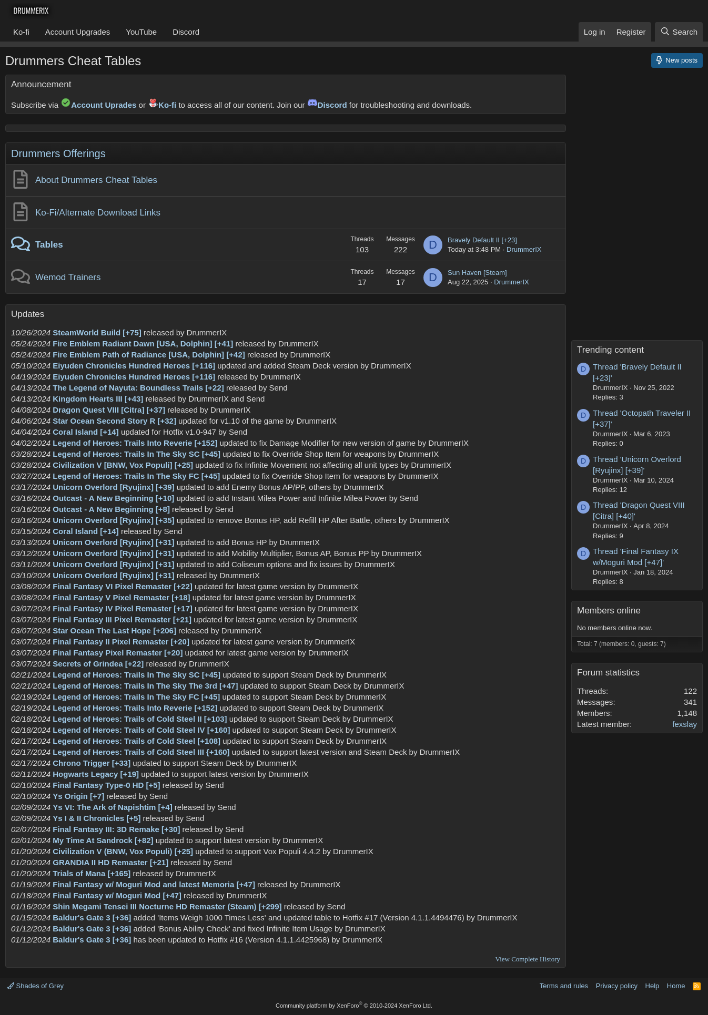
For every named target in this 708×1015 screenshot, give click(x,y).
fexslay (684, 724)
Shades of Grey (35, 986)
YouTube (141, 31)
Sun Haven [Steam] (477, 272)
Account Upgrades (77, 31)
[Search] (679, 32)
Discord (186, 31)
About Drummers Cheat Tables (96, 180)
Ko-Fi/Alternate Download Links (97, 213)
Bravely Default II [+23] (482, 240)
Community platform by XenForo (354, 1005)
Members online (609, 611)
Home (676, 986)
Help (652, 986)
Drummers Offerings (58, 153)
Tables (49, 245)
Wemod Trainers (67, 277)
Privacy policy (617, 986)
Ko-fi (21, 31)
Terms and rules (564, 986)
